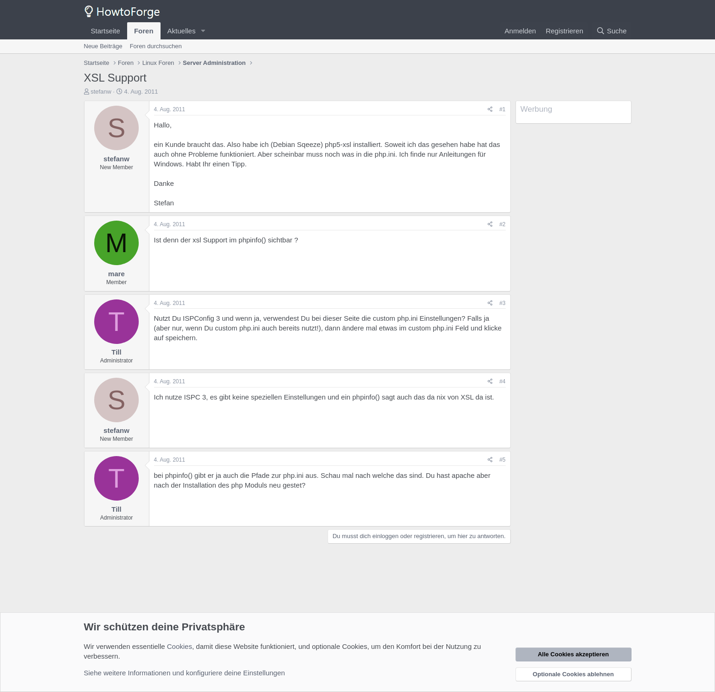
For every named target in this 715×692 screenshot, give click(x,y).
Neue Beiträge (103, 46)
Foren (144, 31)
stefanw (100, 91)
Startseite (105, 31)
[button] (202, 30)
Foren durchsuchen (156, 46)
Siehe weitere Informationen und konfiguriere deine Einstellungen (184, 673)
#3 (502, 303)
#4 (502, 381)
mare (116, 274)
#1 (502, 109)
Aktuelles (181, 31)
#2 (502, 224)
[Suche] (611, 30)
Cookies (179, 646)
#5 (502, 460)
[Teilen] (490, 109)
